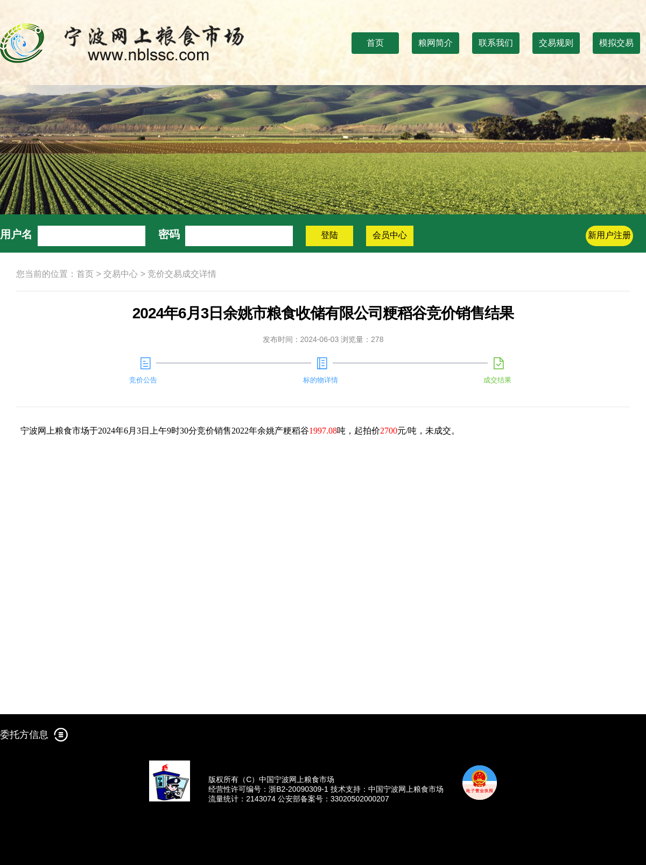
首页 (375, 42)
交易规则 (556, 42)
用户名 (16, 234)
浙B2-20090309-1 (298, 789)
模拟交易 (616, 42)
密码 (169, 234)
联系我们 (496, 42)
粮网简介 (435, 42)
